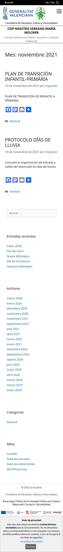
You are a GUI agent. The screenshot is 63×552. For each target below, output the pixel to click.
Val (47, 2)
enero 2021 (14, 344)
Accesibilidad (43, 504)
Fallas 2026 (14, 246)
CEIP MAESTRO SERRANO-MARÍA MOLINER (31, 30)
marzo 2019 (15, 385)
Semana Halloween (19, 266)
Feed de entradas (18, 459)
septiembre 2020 (18, 354)
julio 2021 (13, 329)
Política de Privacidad (27, 501)
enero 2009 (14, 390)
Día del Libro (15, 251)
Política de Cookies (49, 501)
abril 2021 (13, 334)
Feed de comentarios (21, 464)
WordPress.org (17, 469)
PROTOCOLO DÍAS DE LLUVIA (28, 142)
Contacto (30, 504)
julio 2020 (13, 364)
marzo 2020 (15, 380)
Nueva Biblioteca (18, 256)
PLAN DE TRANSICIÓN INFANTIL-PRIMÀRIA (28, 76)
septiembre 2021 (18, 324)
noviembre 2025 (17, 313)
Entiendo (30, 546)
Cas (53, 2)
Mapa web (18, 504)
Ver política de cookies (31, 541)
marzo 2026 (15, 298)
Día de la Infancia (18, 261)
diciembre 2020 (17, 349)
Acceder (9, 2)
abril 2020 (13, 375)
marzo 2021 (15, 339)
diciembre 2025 (17, 308)
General (15, 121)
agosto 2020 (15, 359)
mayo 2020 (14, 370)
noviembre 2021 (17, 318)
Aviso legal (8, 501)
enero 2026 (14, 303)
